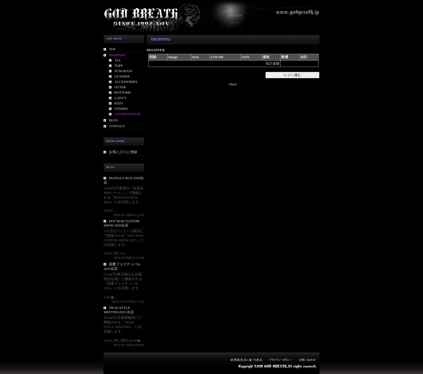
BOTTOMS (122, 92)
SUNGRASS (123, 71)
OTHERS (121, 109)
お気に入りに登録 (123, 152)
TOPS (118, 66)
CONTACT (117, 126)
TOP (112, 49)
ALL (117, 60)
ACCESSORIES (125, 82)
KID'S (118, 103)
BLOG (113, 120)
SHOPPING (117, 55)
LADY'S (120, 98)
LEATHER (122, 76)
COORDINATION (127, 114)
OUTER (120, 87)
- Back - (232, 84)
